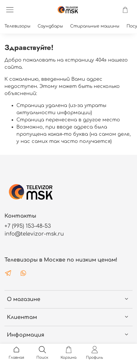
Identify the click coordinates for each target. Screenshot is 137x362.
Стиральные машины (94, 26)
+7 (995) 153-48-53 (27, 226)
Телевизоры (17, 26)
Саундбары (50, 26)
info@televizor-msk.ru (34, 234)
